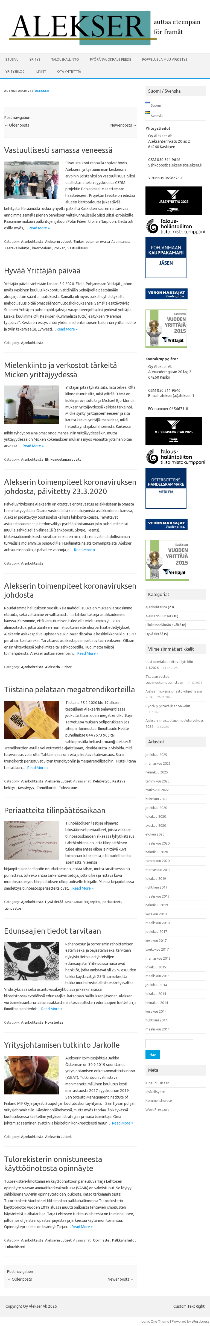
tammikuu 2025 (157, 781)
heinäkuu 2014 (156, 1002)
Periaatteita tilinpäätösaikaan (55, 810)
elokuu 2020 (154, 834)
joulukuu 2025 (156, 755)
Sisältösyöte (155, 1092)
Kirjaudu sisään (157, 1083)
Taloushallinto (65, 59)
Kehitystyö (101, 781)
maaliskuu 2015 (157, 976)
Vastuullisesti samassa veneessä (58, 150)
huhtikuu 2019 (156, 887)
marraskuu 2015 (158, 958)
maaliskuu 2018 (157, 923)
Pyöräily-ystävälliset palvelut (167, 706)
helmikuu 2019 (156, 905)
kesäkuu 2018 (156, 914)
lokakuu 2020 (155, 816)
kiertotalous (42, 248)
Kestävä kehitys (17, 248)
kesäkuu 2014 (156, 1011)
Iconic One (149, 1321)
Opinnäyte (101, 1240)
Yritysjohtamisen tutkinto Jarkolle (62, 1045)
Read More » (39, 228)
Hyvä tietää (54, 902)
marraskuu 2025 (158, 763)
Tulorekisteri (15, 1247)
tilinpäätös (13, 908)
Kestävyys (26, 788)
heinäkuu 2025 (156, 772)
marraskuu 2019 (158, 870)
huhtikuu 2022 (156, 799)
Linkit (41, 71)
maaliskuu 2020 (157, 843)
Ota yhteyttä (69, 71)
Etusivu (12, 59)
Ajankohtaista (32, 241)
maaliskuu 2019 (157, 896)
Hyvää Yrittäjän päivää (42, 270)
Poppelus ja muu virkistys (164, 59)
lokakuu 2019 (155, 878)
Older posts (16, 125)
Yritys (35, 59)
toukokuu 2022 (157, 790)
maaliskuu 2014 (157, 1029)
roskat (59, 248)
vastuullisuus (78, 248)
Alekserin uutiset (58, 241)
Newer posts (123, 125)
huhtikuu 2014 (156, 1020)
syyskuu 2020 (155, 825)
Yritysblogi (15, 71)
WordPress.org (157, 1109)
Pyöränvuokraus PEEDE (110, 59)
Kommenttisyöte (158, 1100)
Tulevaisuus (68, 788)
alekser (42, 90)
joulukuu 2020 (156, 808)
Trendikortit (46, 788)
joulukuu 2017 (156, 931)
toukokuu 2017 (157, 949)
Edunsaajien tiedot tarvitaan (52, 931)
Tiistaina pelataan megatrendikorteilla (69, 689)
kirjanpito (92, 902)
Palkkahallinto (123, 1240)
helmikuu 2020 (156, 852)
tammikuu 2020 (157, 861)
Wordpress (200, 1321)
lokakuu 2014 (155, 993)
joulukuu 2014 (156, 985)
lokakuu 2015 (155, 967)
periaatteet (112, 902)
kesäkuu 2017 (156, 940)
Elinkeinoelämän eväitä (92, 241)
